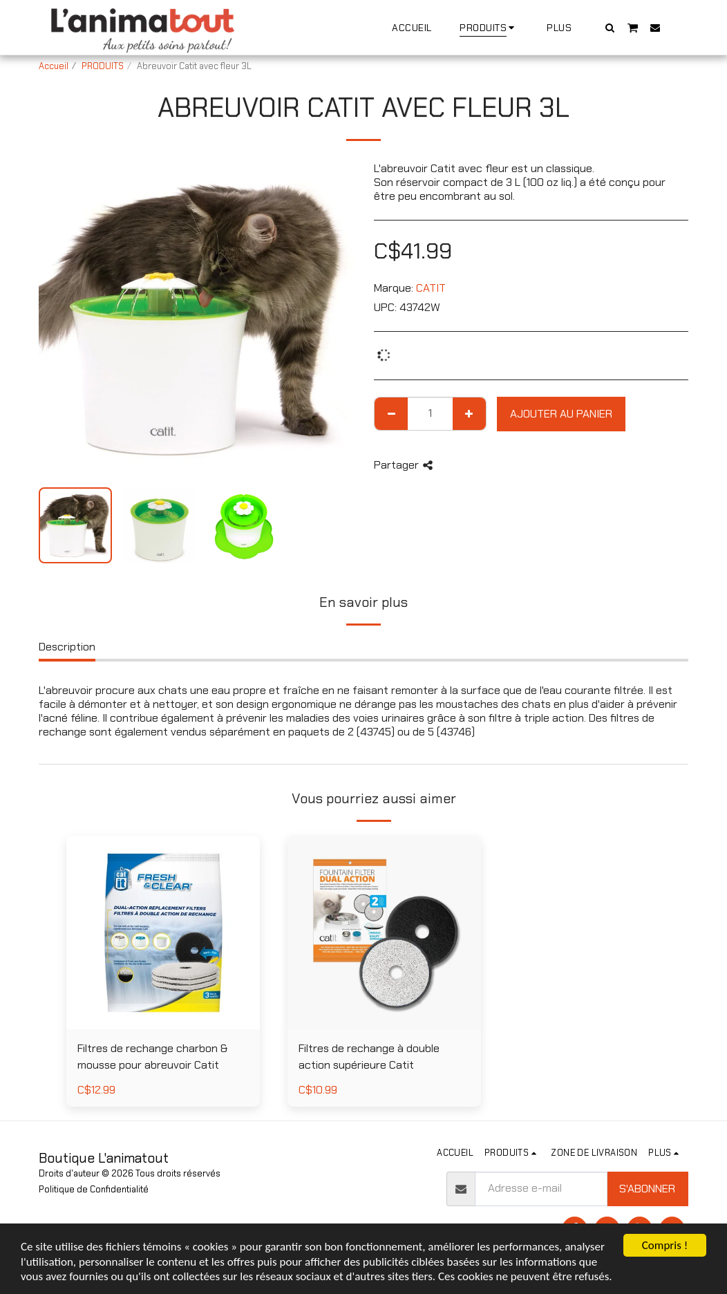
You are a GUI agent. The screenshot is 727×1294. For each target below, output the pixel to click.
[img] (163, 932)
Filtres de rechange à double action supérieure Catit (369, 1056)
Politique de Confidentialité (94, 1189)
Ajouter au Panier (561, 413)
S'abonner (647, 1188)
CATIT (431, 288)
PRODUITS (103, 66)
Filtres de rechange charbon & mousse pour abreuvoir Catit (152, 1056)
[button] (610, 27)
